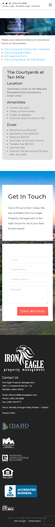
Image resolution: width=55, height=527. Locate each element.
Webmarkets (35, 521)
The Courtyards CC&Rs (17, 52)
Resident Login (23, 6)
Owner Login (8, 6)
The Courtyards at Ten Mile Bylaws (24, 59)
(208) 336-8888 (19, 3)
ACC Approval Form (15, 56)
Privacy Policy (8, 412)
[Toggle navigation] (50, 5)
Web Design (20, 521)
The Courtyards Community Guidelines (27, 49)
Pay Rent (36, 6)
